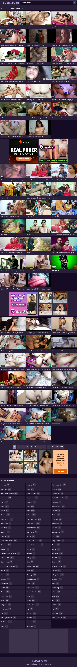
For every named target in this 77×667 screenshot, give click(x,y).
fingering (6, 604)
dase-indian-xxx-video (10, 553)
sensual (56, 527)
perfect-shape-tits (60, 497)
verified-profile (59, 566)
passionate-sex (59, 484)
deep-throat (7, 557)
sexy (55, 536)
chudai (5, 536)
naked (31, 583)
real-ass (56, 502)
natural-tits (33, 587)
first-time (6, 609)
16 (57, 446)
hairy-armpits (33, 493)
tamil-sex (57, 553)
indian (31, 514)
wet (55, 583)
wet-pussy (57, 587)
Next (62, 446)
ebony (5, 570)
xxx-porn (57, 613)
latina (31, 549)
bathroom (6, 523)
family (5, 591)
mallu (30, 570)
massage (31, 574)
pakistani (31, 626)
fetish (5, 600)
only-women (33, 604)
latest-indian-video (35, 544)
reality (56, 510)
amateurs (6, 497)
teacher (56, 557)
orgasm (31, 613)
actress (5, 484)
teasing (56, 561)
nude (30, 596)
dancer (5, 549)
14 (48, 446)
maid (30, 561)
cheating (6, 527)
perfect (56, 489)
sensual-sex (58, 532)
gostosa (31, 484)
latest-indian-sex (34, 540)
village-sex (58, 574)
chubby (5, 532)
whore (56, 591)
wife (55, 596)
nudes (31, 600)
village (56, 570)
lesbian (31, 553)
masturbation (33, 579)
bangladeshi (7, 519)
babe (5, 506)
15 (53, 446)
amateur (6, 489)
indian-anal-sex (34, 519)
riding (56, 514)
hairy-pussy (32, 497)
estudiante (6, 583)
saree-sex (57, 523)
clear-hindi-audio (9, 540)
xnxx (56, 600)
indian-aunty (33, 523)
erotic (5, 574)
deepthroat (6, 561)
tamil (56, 549)
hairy (30, 489)
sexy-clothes (58, 540)
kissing (31, 536)
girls (4, 626)
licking (31, 557)
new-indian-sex (34, 591)
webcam (57, 579)
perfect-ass (57, 493)
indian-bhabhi (33, 527)
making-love (33, 566)
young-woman (59, 617)
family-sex (6, 596)
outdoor (31, 621)
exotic (5, 587)
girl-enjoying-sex (8, 617)
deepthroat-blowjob (9, 566)
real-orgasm (58, 506)
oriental (31, 617)
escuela (5, 579)
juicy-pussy (32, 532)
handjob (31, 502)
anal (4, 502)
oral (30, 609)
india (31, 510)
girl (4, 613)
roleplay (56, 519)
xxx (55, 609)
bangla (5, 514)
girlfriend (6, 621)
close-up (6, 544)
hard (30, 506)
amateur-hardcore (9, 493)
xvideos (56, 604)
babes (5, 510)
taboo (56, 544)
